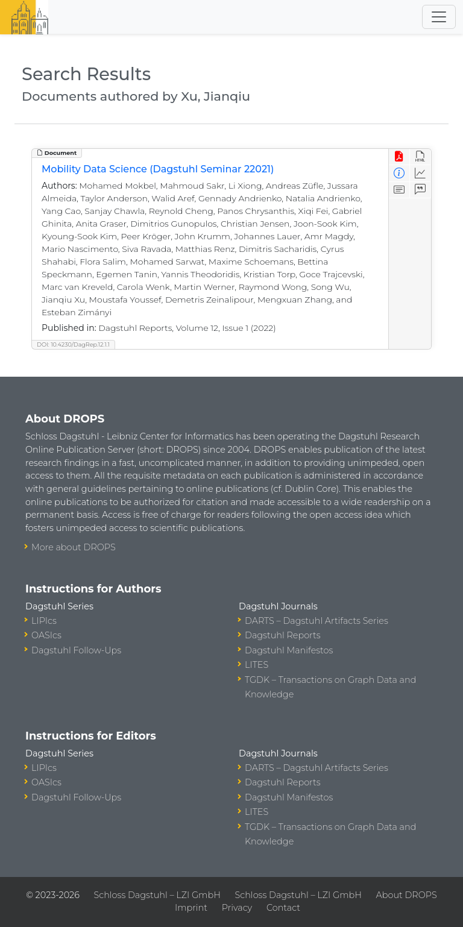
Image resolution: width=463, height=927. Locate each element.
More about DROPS (73, 547)
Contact (283, 907)
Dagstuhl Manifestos (289, 650)
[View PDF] (399, 157)
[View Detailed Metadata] (399, 173)
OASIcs (46, 635)
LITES (256, 664)
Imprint (191, 907)
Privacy (237, 907)
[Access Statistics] (420, 173)
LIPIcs (44, 620)
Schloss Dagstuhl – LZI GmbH (157, 895)
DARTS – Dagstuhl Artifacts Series (316, 620)
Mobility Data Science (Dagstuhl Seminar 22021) (158, 169)
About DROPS (406, 895)
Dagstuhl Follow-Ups (76, 650)
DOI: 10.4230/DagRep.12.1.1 (73, 344)
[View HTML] (420, 157)
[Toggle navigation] (439, 17)
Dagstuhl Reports (283, 635)
